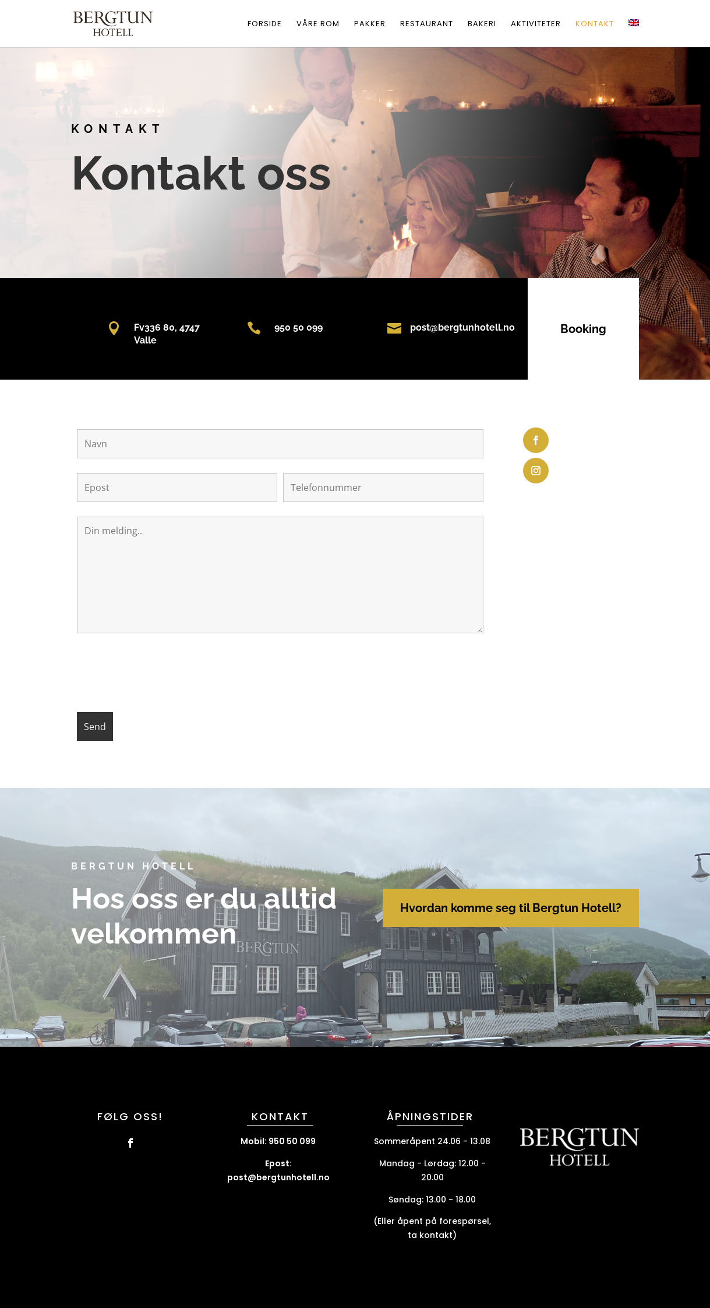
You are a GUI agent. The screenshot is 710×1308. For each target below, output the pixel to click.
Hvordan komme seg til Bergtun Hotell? (510, 908)
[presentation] (165, 674)
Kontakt (594, 24)
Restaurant (426, 24)
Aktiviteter (536, 24)
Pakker (370, 24)
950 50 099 (285, 327)
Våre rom (318, 24)
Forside (265, 24)
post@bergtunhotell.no (449, 327)
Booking (570, 329)
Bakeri (482, 24)
